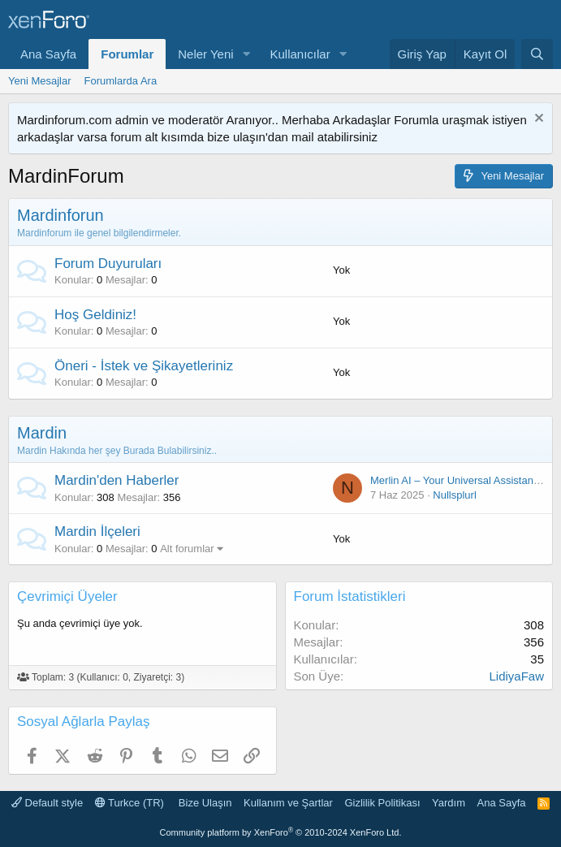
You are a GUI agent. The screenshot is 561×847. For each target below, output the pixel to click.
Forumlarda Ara (121, 81)
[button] (246, 54)
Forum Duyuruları (108, 263)
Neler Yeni (205, 54)
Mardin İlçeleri (97, 531)
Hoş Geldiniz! (95, 314)
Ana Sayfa (48, 54)
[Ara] (537, 54)
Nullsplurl (454, 495)
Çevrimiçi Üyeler (67, 596)
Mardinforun (60, 215)
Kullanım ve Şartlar (288, 803)
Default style (47, 803)
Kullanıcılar (300, 54)
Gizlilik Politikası (382, 803)
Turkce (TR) (129, 803)
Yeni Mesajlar (39, 81)
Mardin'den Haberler (116, 480)
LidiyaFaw (516, 676)
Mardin (42, 433)
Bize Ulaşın (205, 803)
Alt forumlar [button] (187, 548)
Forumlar (127, 54)
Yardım (448, 803)
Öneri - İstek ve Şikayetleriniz (143, 366)
